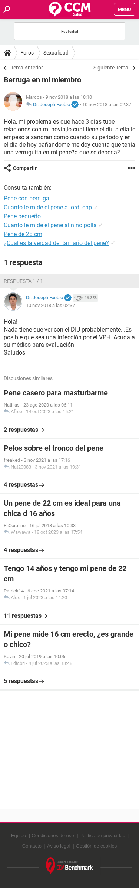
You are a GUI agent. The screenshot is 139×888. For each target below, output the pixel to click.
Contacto (32, 846)
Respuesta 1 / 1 (23, 281)
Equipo (18, 835)
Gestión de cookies (96, 846)
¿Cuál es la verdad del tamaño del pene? (56, 243)
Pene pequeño (22, 216)
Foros (27, 53)
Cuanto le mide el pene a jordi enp (48, 207)
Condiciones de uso (53, 835)
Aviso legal (58, 846)
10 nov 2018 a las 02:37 (106, 104)
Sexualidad (56, 53)
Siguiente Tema (110, 68)
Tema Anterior (27, 68)
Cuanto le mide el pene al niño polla (50, 225)
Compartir (25, 168)
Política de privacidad (103, 835)
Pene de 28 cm (23, 234)
